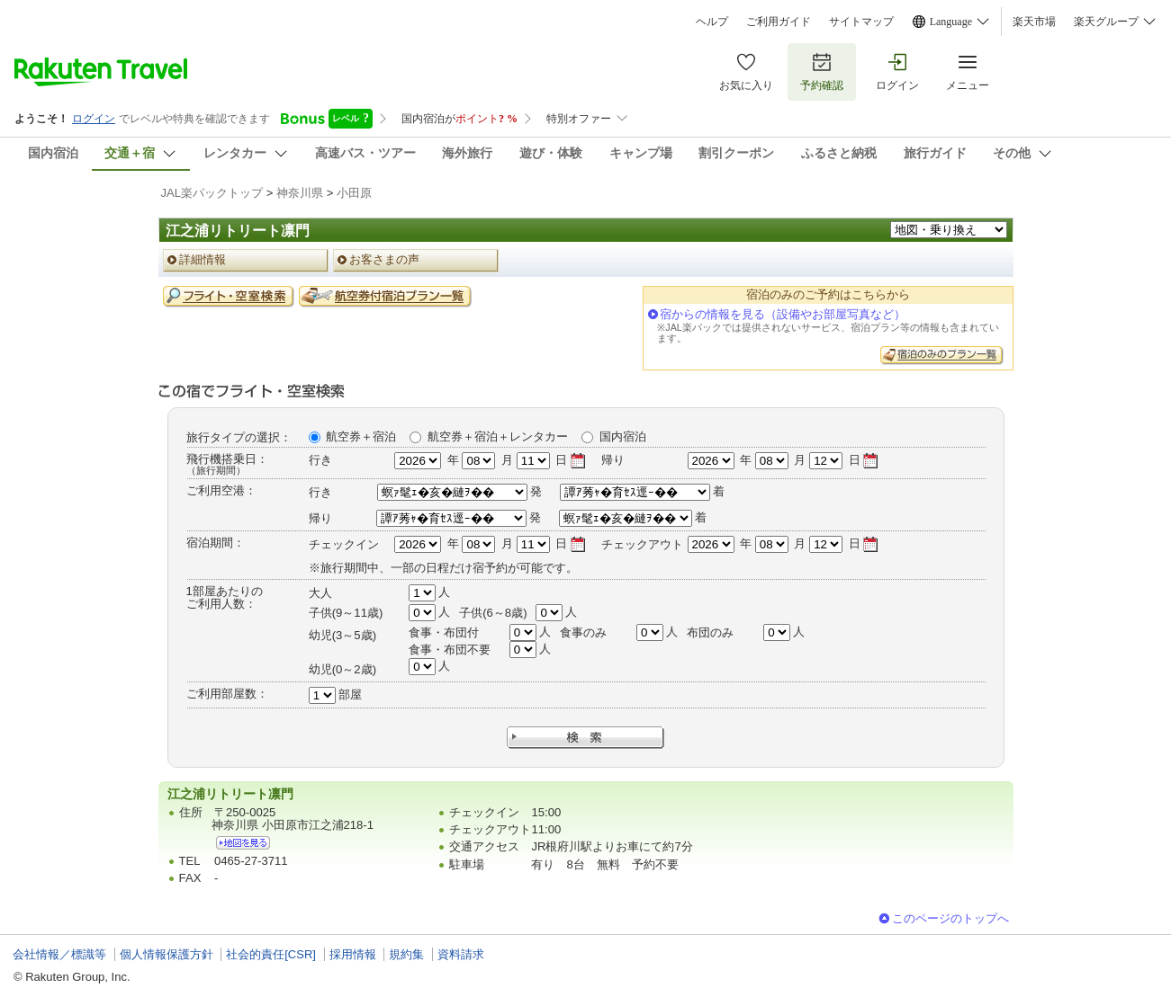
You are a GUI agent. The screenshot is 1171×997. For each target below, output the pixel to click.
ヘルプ (712, 21)
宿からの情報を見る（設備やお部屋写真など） (782, 314)
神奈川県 (299, 193)
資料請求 (460, 954)
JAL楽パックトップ (212, 193)
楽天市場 (1034, 21)
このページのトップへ (950, 918)
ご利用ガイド (778, 21)
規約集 (406, 954)
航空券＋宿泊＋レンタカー (498, 436)
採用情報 (352, 954)
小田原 (354, 193)
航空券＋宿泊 (361, 436)
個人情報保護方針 (166, 954)
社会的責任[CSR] (271, 954)
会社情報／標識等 (59, 954)
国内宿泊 (622, 436)
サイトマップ (861, 21)
